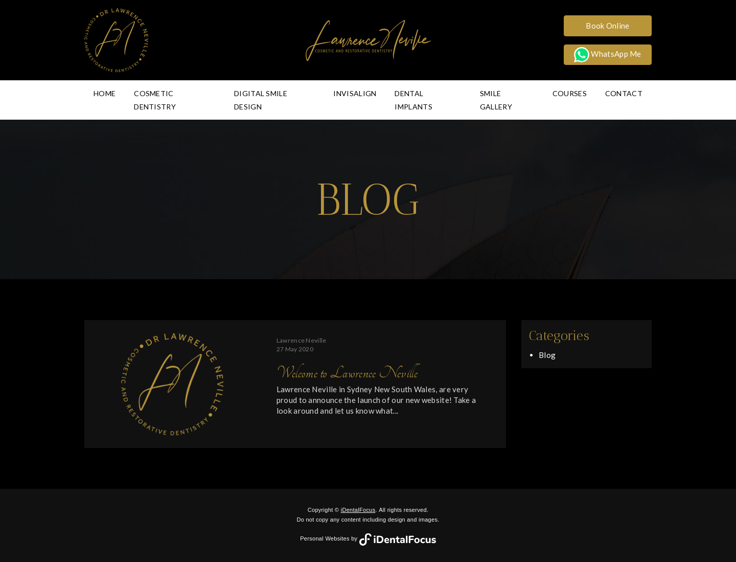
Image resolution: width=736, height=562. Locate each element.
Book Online (607, 25)
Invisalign (354, 93)
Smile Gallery (496, 100)
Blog (547, 354)
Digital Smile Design (260, 100)
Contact (623, 93)
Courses (570, 93)
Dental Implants (413, 100)
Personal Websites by (368, 538)
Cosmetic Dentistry (155, 100)
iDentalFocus (358, 510)
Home (105, 93)
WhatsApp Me (607, 54)
